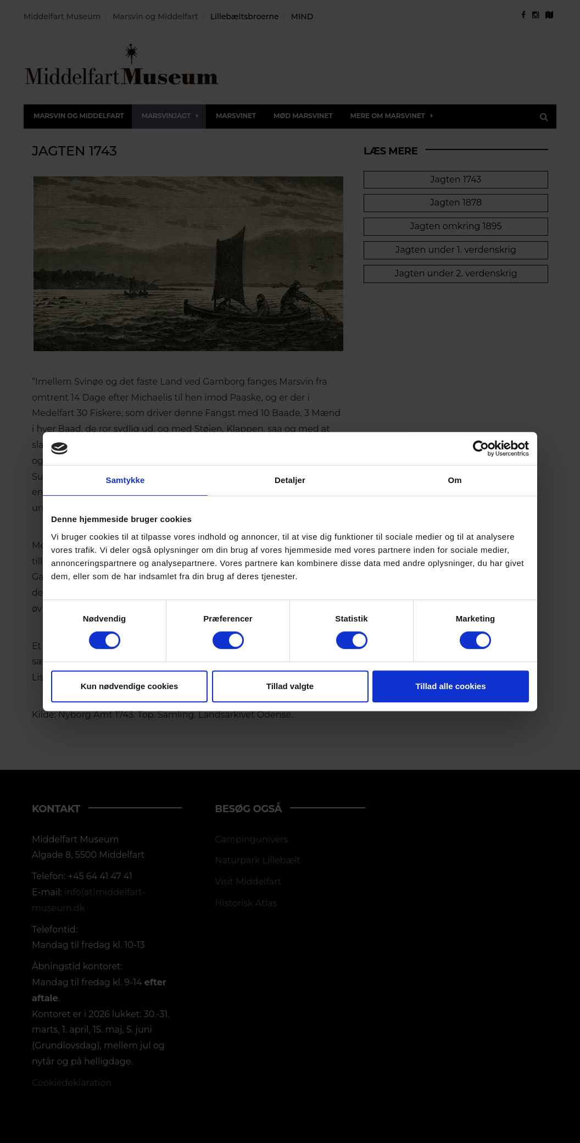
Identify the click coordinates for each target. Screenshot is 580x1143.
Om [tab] (454, 480)
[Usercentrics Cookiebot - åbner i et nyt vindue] (481, 448)
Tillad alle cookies (450, 686)
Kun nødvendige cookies (130, 686)
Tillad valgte (290, 686)
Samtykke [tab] (125, 480)
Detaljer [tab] (290, 480)
